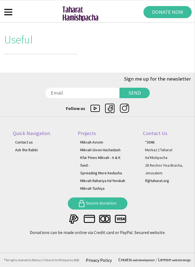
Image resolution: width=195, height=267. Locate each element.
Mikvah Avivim (91, 142)
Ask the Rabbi (26, 149)
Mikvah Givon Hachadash (100, 149)
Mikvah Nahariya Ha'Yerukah (102, 180)
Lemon (174, 259)
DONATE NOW (167, 12)
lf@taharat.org (157, 180)
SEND (135, 93)
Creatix (137, 259)
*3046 (149, 142)
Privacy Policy (99, 260)
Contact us (24, 142)
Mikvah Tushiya (92, 188)
